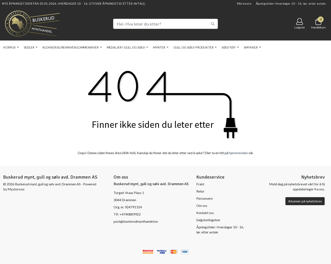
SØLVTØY (229, 47)
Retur (200, 191)
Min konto (244, 3)
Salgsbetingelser (208, 220)
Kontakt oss (205, 213)
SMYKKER (251, 47)
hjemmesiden (238, 153)
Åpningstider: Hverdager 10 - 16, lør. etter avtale (291, 3)
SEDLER (29, 47)
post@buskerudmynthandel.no (136, 221)
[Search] (165, 24)
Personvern (204, 198)
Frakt (200, 184)
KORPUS (9, 47)
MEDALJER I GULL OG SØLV (126, 47)
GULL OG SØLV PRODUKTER (194, 47)
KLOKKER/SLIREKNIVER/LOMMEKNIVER (70, 47)
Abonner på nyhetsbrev (305, 201)
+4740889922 (130, 214)
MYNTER (159, 47)
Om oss (201, 205)
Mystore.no (16, 189)
